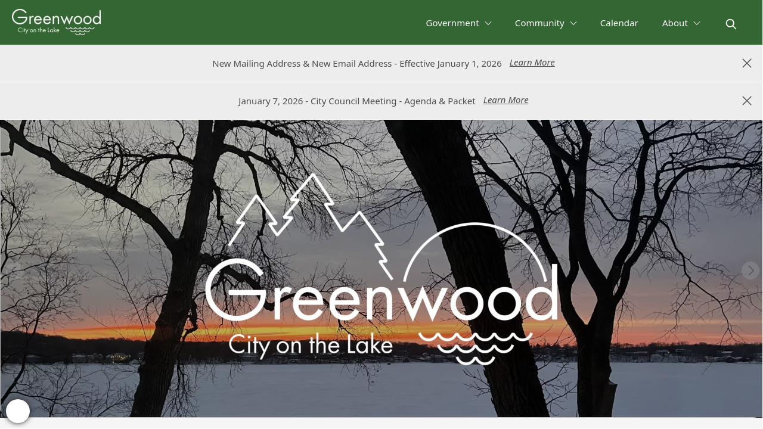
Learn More (532, 62)
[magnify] (731, 24)
